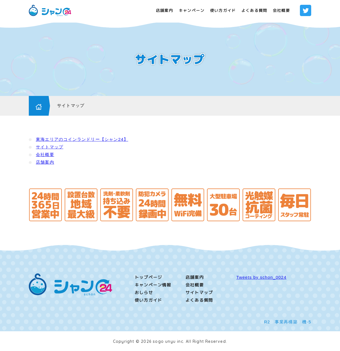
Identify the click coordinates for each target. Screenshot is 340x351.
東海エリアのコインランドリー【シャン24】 (82, 139)
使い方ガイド (223, 10)
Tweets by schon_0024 (261, 277)
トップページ (148, 277)
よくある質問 (254, 10)
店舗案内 (164, 10)
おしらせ (144, 292)
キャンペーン (191, 10)
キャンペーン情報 (153, 285)
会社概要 (281, 10)
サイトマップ (70, 105)
